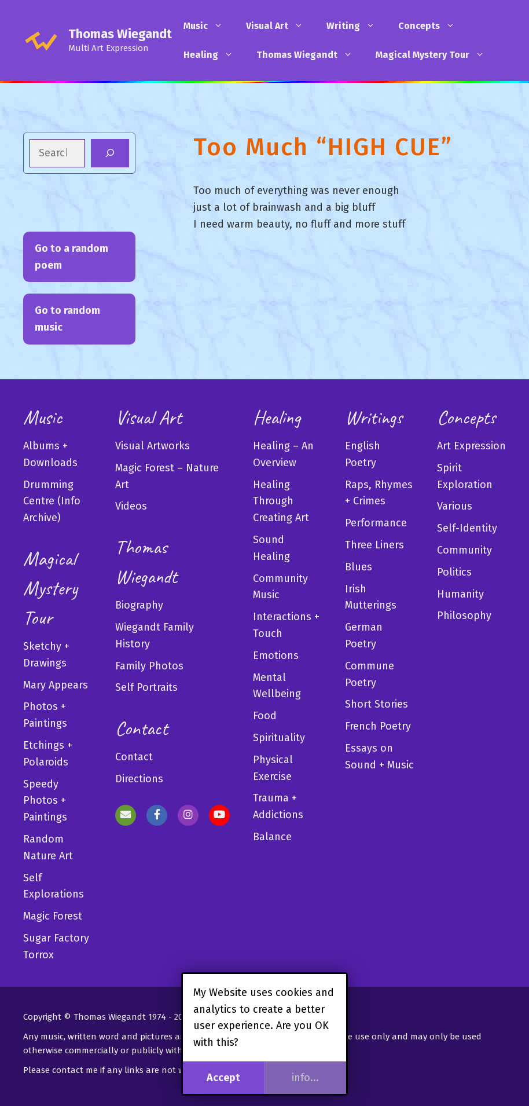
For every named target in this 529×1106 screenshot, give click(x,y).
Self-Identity (467, 528)
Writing (356, 26)
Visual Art (280, 26)
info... (305, 1077)
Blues (358, 567)
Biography (139, 605)
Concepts (432, 26)
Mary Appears (55, 685)
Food (265, 715)
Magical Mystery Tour (436, 55)
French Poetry (378, 726)
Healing (214, 55)
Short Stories (376, 704)
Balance (272, 836)
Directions (139, 778)
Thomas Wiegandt (120, 34)
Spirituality (279, 737)
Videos (131, 506)
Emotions (276, 655)
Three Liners (374, 545)
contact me (75, 1070)
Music (208, 26)
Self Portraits (146, 687)
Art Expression (471, 446)
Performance (376, 523)
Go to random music (67, 319)
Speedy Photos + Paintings (45, 801)
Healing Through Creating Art (281, 501)
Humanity (460, 594)
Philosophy (464, 615)
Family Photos (149, 666)
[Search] (110, 153)
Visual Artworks (152, 446)
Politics (454, 572)
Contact (134, 756)
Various (454, 506)
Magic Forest (52, 916)
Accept (223, 1077)
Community (464, 550)
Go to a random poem (71, 257)
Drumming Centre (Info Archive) (51, 501)
